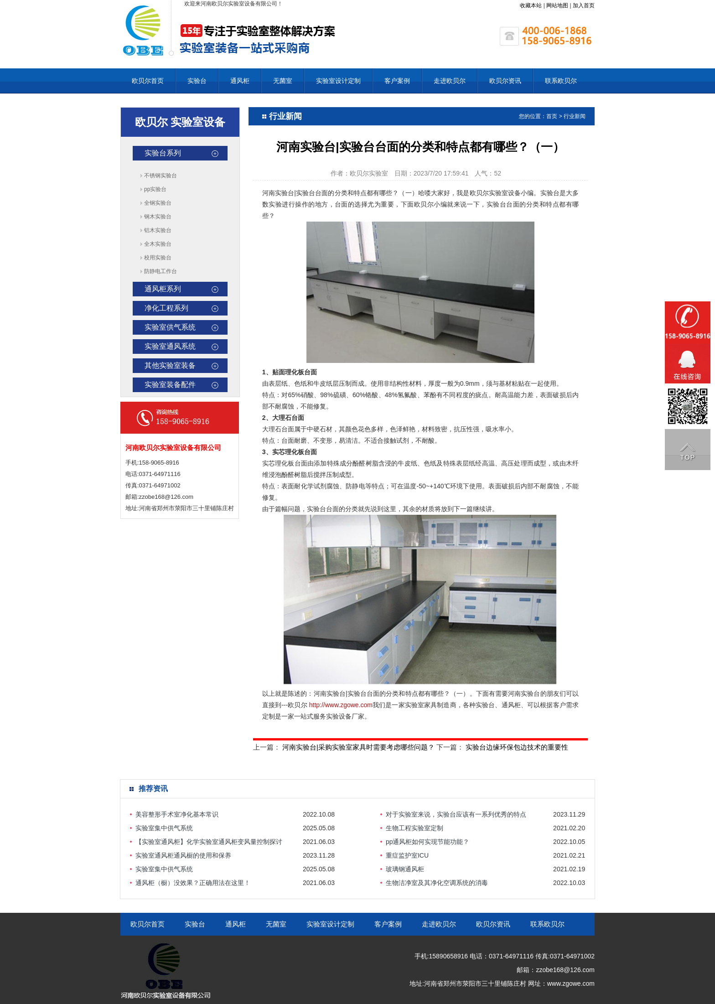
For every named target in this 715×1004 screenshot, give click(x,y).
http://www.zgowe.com (341, 705)
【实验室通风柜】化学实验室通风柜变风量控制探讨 (208, 841)
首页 (551, 116)
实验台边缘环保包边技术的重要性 (517, 747)
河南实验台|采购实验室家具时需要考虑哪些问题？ (358, 747)
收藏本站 (531, 5)
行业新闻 (574, 116)
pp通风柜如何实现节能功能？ (428, 841)
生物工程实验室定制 (414, 828)
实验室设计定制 (338, 80)
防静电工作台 (160, 271)
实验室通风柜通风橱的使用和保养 (183, 855)
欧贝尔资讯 (505, 80)
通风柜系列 (163, 289)
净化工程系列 (166, 308)
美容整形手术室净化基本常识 (176, 814)
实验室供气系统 (170, 327)
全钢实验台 (157, 203)
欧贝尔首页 (148, 80)
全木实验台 (157, 244)
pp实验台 (155, 189)
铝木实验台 (157, 230)
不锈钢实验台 (160, 175)
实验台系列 (163, 153)
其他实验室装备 (170, 365)
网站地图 (557, 5)
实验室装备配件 (170, 384)
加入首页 (584, 5)
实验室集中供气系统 (164, 828)
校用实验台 (157, 257)
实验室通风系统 (170, 346)
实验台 (197, 80)
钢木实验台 (157, 216)
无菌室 (282, 80)
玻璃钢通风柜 (405, 869)
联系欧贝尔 (561, 80)
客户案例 (397, 80)
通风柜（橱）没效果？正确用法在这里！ (192, 882)
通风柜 (239, 80)
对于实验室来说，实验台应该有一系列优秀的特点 (456, 814)
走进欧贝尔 (450, 80)
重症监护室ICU (407, 855)
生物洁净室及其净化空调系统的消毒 (437, 882)
